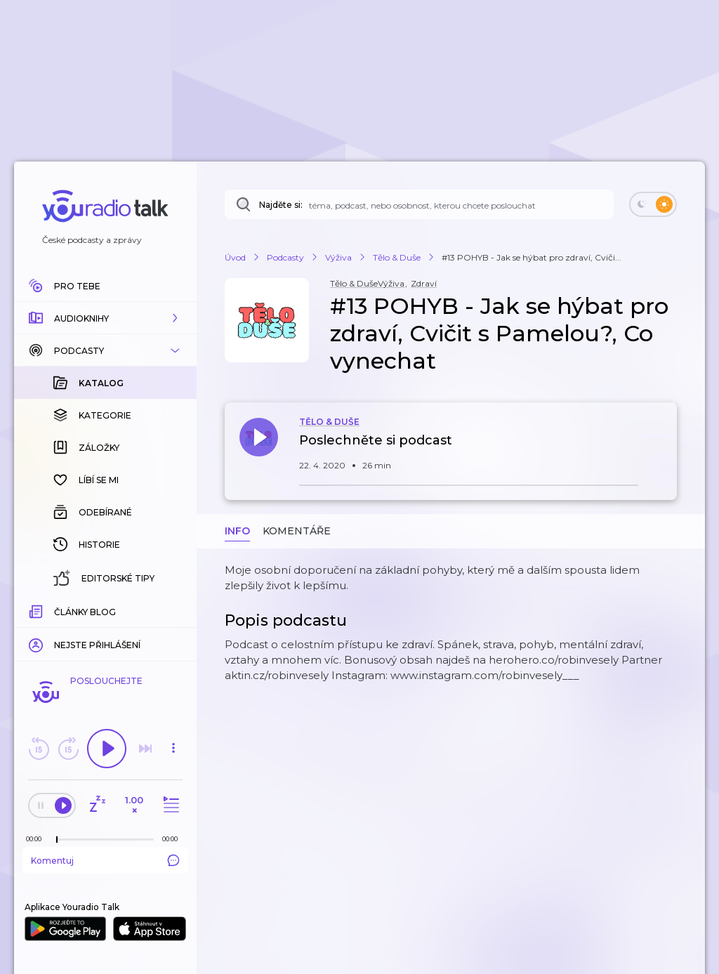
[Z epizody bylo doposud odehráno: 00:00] (37, 839)
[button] (105, 318)
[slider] (57, 840)
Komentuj (105, 860)
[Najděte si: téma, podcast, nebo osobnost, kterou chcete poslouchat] (419, 204)
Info (237, 531)
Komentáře (297, 531)
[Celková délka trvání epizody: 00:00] (173, 839)
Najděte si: (281, 204)
